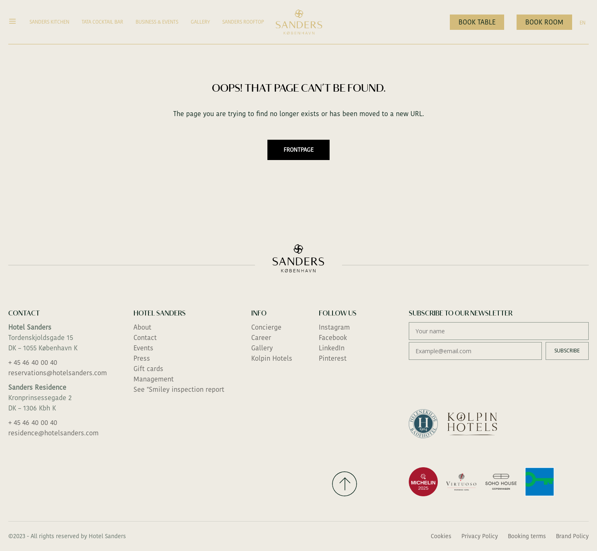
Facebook (333, 337)
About (142, 327)
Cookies (441, 536)
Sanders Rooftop (243, 21)
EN (582, 22)
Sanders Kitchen (49, 21)
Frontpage (298, 150)
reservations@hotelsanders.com (57, 373)
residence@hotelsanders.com (53, 433)
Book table (477, 22)
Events (143, 348)
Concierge (266, 327)
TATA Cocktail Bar (102, 21)
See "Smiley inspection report (178, 389)
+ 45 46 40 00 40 (32, 362)
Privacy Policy (479, 536)
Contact (145, 337)
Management (153, 379)
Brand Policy (572, 536)
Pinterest (333, 358)
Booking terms (527, 536)
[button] (15, 22)
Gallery (200, 21)
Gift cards (148, 369)
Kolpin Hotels (271, 358)
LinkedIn (332, 348)
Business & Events (157, 21)
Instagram (334, 327)
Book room (544, 22)
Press (141, 358)
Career (261, 337)
